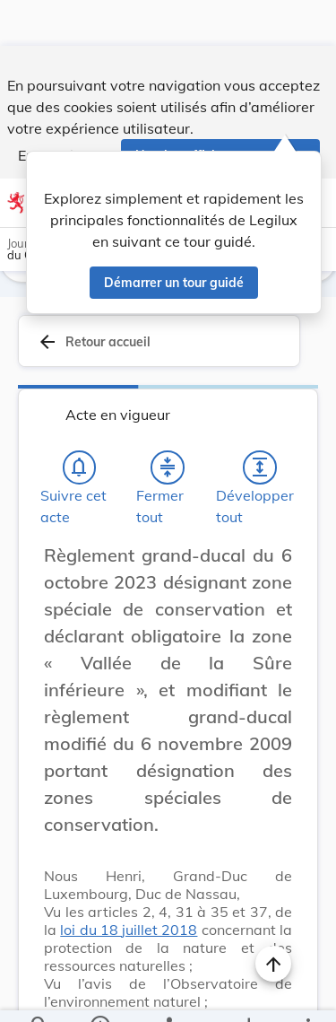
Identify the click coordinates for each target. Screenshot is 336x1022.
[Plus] (307, 993)
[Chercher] (39, 993)
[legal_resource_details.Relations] (168, 993)
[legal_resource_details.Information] (99, 993)
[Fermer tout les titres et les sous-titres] (168, 467)
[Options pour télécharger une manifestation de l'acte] (247, 993)
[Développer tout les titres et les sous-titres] (260, 467)
